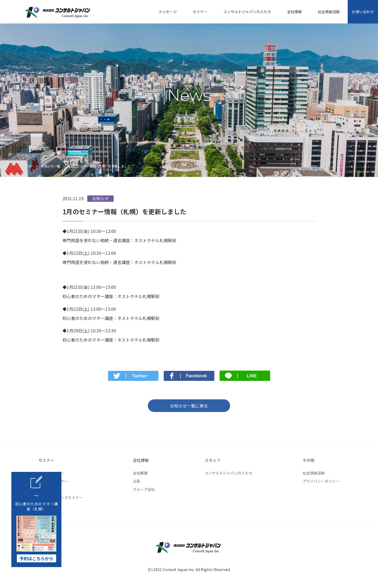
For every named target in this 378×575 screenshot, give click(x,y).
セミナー (196, 11)
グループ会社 (144, 489)
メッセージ (163, 11)
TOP (29, 166)
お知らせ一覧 (50, 166)
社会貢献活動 (325, 11)
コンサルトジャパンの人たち (243, 11)
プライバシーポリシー (321, 481)
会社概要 (140, 473)
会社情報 (290, 11)
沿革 (136, 481)
